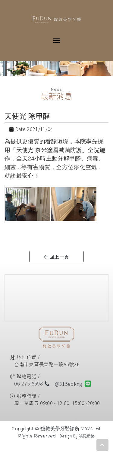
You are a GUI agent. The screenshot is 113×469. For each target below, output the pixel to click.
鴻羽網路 (87, 437)
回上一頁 (56, 256)
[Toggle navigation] (57, 39)
